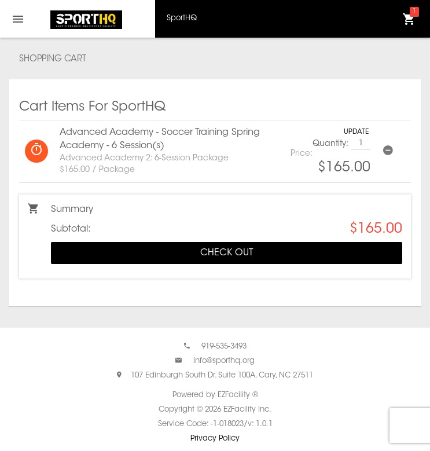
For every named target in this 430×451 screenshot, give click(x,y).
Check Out (226, 253)
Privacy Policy (215, 438)
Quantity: (330, 144)
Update (356, 132)
